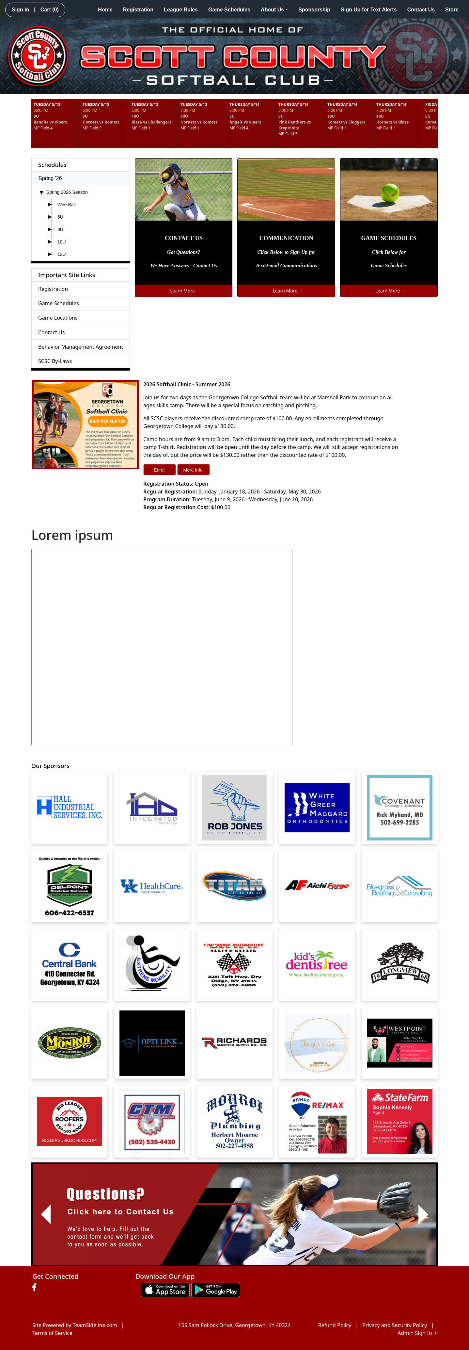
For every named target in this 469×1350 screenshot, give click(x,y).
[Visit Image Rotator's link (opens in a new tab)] (234, 1214)
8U (60, 229)
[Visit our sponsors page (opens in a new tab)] (69, 808)
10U (61, 241)
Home (105, 9)
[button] (45, 1214)
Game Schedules (229, 9)
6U (60, 217)
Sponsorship (314, 9)
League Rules (181, 9)
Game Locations (58, 317)
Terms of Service (52, 1333)
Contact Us (421, 9)
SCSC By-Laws (55, 361)
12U (61, 254)
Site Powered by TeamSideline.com (74, 1325)
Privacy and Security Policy (394, 1325)
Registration (138, 9)
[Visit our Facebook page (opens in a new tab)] (35, 1287)
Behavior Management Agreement (80, 346)
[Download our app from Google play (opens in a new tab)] (215, 1289)
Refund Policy (335, 1325)
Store (452, 9)
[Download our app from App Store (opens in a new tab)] (165, 1289)
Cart (49, 9)
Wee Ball (66, 204)
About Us (274, 9)
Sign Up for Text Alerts (369, 9)
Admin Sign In (417, 1333)
